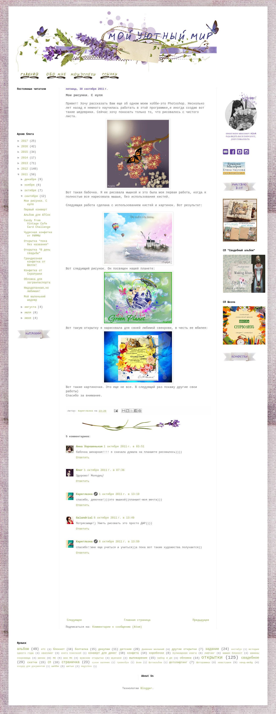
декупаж (104, 649)
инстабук (236, 649)
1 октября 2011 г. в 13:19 (119, 494)
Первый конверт (35, 209)
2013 (24, 163)
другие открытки (184, 649)
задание (212, 649)
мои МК (67, 658)
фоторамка (203, 662)
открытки (211, 657)
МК (54, 658)
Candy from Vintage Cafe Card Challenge (37, 224)
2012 (24, 168)
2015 (24, 152)
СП (49, 662)
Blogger (146, 688)
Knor (79, 470)
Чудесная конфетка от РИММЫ (38, 234)
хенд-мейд (246, 662)
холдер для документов (31, 666)
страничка (70, 662)
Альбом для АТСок (37, 215)
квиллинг (47, 653)
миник (41, 658)
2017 (24, 141)
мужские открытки (92, 658)
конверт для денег (102, 653)
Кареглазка (84, 494)
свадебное (250, 658)
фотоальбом (155, 662)
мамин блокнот (232, 653)
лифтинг (209, 653)
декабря (30, 179)
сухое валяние (101, 662)
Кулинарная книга (185, 653)
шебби (55, 666)
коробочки (156, 653)
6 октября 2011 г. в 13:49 (114, 517)
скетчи (32, 662)
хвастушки (224, 662)
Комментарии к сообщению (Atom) (117, 626)
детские (126, 649)
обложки (186, 658)
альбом (23, 649)
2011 (24, 174)
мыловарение (138, 658)
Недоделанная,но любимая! (36, 289)
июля (28, 312)
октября (30, 190)
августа (30, 307)
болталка (81, 649)
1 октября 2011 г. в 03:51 (124, 446)
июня (28, 318)
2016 (24, 146)
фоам (138, 662)
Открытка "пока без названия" (36, 242)
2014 (24, 157)
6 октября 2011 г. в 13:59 (119, 541)
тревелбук (123, 662)
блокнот (59, 649)
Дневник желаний (153, 649)
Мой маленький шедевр (34, 298)
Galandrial (84, 517)
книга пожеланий (71, 653)
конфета (133, 653)
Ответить (82, 457)
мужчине (116, 658)
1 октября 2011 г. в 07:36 (104, 470)
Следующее (74, 620)
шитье (70, 666)
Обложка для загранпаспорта (37, 281)
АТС (43, 649)
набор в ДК (164, 658)
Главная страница (137, 620)
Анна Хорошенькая (89, 446)
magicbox (86, 666)
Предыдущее (201, 620)
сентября (31, 196)
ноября (30, 185)
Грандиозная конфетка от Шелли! (34, 262)
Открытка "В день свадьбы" (37, 251)
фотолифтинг (178, 662)
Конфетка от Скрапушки (33, 272)
